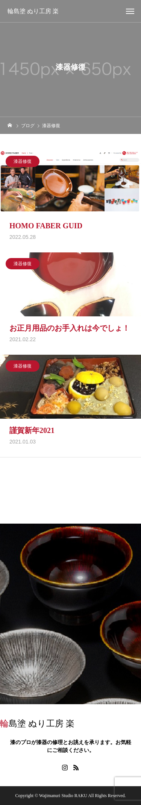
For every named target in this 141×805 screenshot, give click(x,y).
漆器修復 (23, 163)
